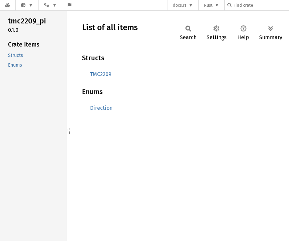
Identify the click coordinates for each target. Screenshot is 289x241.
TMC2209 (100, 74)
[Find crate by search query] (261, 5)
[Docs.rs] (7, 5)
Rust (208, 5)
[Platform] (50, 5)
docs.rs (180, 5)
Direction (101, 108)
